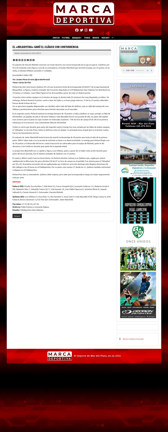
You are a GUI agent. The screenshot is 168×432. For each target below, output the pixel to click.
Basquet (17, 216)
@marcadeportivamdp (133, 339)
